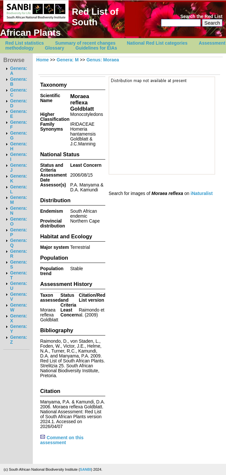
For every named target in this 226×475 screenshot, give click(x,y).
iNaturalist (202, 193)
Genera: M (67, 59)
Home (42, 59)
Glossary (54, 48)
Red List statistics (24, 43)
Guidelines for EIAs (96, 48)
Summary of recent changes (85, 43)
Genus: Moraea (102, 59)
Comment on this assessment (61, 440)
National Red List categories (157, 43)
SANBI (85, 469)
